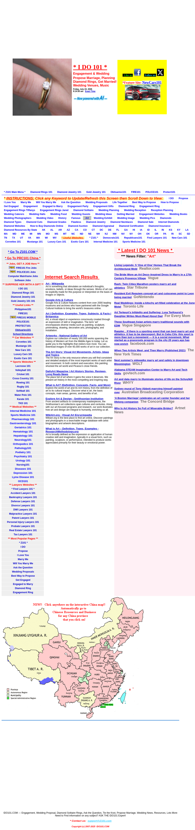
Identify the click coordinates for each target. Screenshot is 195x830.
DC (101, 230)
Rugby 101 (23, 386)
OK (148, 233)
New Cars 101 (179, 237)
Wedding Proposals (96, 202)
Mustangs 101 (34, 241)
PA (164, 233)
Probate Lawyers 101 (23, 526)
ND (81, 233)
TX (13, 237)
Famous (76, 218)
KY (178, 230)
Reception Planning (162, 210)
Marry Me (26, 202)
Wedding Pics (147, 218)
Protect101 (169, 192)
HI (134, 230)
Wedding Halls (37, 214)
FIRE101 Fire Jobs (23, 267)
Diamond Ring (126, 206)
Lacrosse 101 (23, 366)
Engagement (30, 206)
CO (85, 230)
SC (180, 233)
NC (73, 233)
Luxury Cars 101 (57, 241)
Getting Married (125, 214)
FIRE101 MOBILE (23, 317)
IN (163, 230)
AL (51, 230)
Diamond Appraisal (103, 226)
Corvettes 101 (12, 241)
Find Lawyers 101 (157, 237)
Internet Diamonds (168, 222)
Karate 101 (23, 399)
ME (23, 233)
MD (14, 233)
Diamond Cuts (34, 222)
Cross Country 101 (23, 378)
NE (90, 233)
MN (39, 233)
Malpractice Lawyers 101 (23, 513)
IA (141, 230)
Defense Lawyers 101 (23, 501)
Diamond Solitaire (83, 210)
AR (60, 230)
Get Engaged (11, 206)
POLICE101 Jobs (23, 271)
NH (98, 233)
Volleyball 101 (23, 370)
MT (65, 233)
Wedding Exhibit (103, 218)
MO (48, 233)
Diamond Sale (145, 222)
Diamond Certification (131, 226)
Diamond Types (12, 222)
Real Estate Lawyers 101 (23, 530)
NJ (106, 233)
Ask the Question (71, 202)
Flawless (76, 222)
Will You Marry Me (46, 202)
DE (110, 230)
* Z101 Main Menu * (14, 192)
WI (46, 237)
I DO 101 (23, 288)
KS (170, 230)
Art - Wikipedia (55, 283)
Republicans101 (133, 237)
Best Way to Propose (144, 202)
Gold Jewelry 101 (96, 192)
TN (5, 237)
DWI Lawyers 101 (23, 509)
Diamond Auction (78, 226)
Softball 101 (23, 390)
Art (87, 218)
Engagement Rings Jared (54, 210)
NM (114, 233)
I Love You (10, 202)
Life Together (119, 202)
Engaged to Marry (53, 206)
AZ (68, 230)
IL (156, 230)
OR (156, 233)
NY (131, 233)
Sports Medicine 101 (134, 241)
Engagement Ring (150, 206)
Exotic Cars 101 (80, 241)
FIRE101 (136, 192)
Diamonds (166, 218)
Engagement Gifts (103, 206)
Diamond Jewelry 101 (69, 192)
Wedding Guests (81, 214)
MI (31, 233)
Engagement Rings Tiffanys (19, 210)
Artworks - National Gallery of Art (66, 335)
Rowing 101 (23, 382)
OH (139, 233)
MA (6, 233)
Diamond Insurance (160, 226)
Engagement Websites (152, 214)
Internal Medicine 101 (105, 241)
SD (188, 233)
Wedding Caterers (14, 214)
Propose (183, 198)
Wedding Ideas (103, 214)
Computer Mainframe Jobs (23, 276)
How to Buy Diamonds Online (46, 226)
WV (54, 237)
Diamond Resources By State (20, 230)
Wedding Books (178, 214)
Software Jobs (23, 280)
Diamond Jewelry (96, 222)
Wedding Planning (108, 210)
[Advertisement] (89, 31)
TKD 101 (23, 403)
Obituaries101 (118, 192)
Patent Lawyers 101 (23, 518)
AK (43, 230)
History (62, 218)
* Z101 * (93, 237)
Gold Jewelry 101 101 (23, 301)
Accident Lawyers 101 (23, 493)
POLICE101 (151, 192)
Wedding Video (44, 218)
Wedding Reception (135, 210)
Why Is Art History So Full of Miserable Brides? (143, 408)
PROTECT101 (23, 325)
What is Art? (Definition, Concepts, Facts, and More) (78, 385)
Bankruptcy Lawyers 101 (23, 497)
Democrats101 (111, 237)
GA (126, 230)
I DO (171, 198)
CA (76, 230)
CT (93, 230)
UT (21, 237)
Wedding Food (58, 214)
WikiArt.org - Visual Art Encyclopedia (69, 415)
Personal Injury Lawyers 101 (23, 522)
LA (186, 230)
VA (29, 237)
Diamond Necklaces (122, 222)
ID (148, 230)
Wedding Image (126, 218)
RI (172, 233)
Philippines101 (23, 309)
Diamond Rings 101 (41, 192)
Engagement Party (78, 206)
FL (117, 230)
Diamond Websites (14, 226)
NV (123, 233)
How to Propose (170, 202)
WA (38, 237)
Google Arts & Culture (59, 299)
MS (56, 233)
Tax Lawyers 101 (23, 534)
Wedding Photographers (17, 218)
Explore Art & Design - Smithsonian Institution (74, 398)
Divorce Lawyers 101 (23, 505)
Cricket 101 (23, 374)
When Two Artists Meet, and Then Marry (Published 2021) (150, 350)
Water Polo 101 (23, 395)
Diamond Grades (56, 222)
